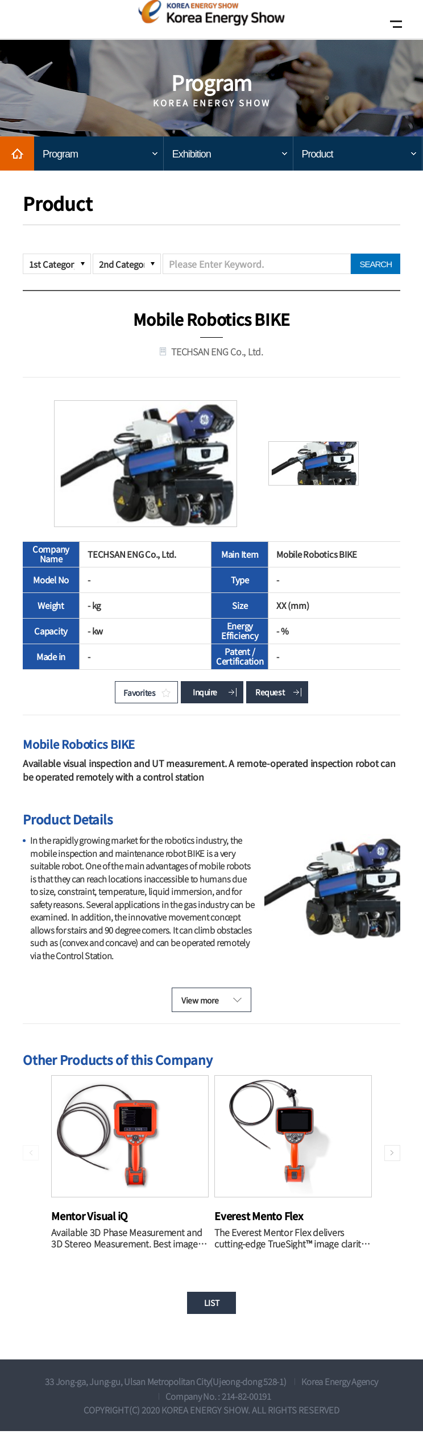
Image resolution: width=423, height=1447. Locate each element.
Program (60, 154)
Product (317, 154)
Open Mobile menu (393, 24)
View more (193, 1008)
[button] (390, 1165)
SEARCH (375, 264)
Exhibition (191, 154)
